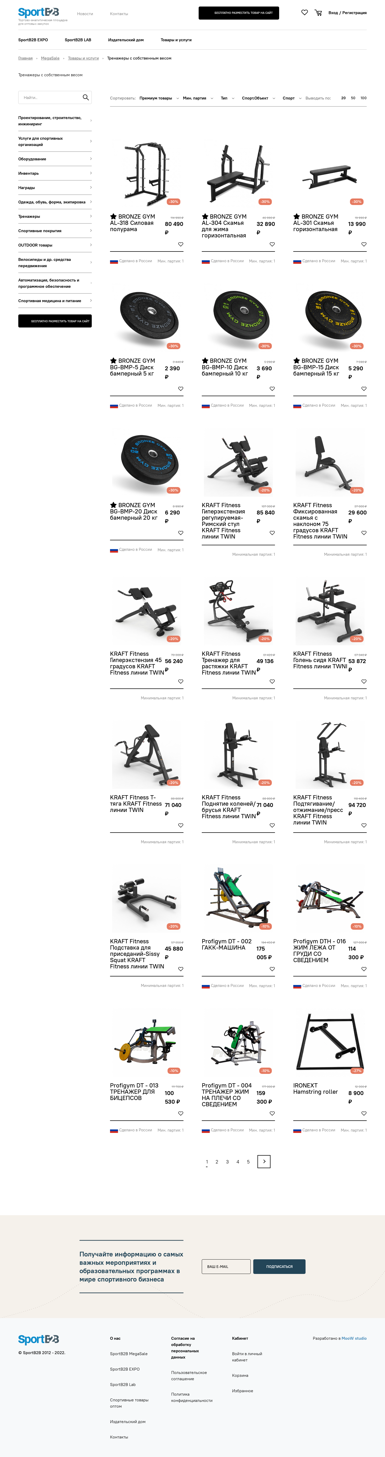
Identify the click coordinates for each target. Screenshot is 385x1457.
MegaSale (50, 58)
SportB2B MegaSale (129, 1353)
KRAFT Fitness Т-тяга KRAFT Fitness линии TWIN (136, 804)
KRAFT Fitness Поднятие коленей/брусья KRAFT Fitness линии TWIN (229, 807)
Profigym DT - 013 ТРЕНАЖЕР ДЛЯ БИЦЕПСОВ (135, 1092)
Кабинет (240, 1338)
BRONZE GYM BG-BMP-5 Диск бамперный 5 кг (133, 367)
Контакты (119, 13)
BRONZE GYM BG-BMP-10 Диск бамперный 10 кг (225, 367)
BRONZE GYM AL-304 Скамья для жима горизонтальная (225, 226)
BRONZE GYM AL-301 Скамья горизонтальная (316, 223)
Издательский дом (126, 39)
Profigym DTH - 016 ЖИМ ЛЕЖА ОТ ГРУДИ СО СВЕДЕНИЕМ (320, 951)
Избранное (242, 1390)
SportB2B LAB (78, 39)
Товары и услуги (176, 39)
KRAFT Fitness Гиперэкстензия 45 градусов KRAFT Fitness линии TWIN (137, 663)
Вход (333, 12)
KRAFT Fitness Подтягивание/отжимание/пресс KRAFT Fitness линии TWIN (319, 810)
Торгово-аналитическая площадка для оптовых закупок (42, 22)
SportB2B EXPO (33, 39)
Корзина (240, 1375)
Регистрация (354, 12)
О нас (115, 1338)
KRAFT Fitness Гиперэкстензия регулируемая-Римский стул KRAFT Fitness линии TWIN (224, 521)
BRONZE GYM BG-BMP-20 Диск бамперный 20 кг (134, 511)
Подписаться (279, 1266)
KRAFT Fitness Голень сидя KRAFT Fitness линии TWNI (320, 660)
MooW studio (354, 1338)
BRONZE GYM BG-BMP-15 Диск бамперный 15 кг (317, 367)
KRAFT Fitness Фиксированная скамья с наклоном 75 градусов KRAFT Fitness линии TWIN (320, 521)
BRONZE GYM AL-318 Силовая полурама (133, 223)
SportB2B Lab (123, 1384)
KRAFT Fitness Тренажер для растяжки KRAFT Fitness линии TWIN (229, 663)
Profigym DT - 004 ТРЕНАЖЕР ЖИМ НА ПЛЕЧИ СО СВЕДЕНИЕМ (227, 1095)
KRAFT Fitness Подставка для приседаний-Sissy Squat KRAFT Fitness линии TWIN (137, 954)
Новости (85, 13)
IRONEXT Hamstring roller (316, 1088)
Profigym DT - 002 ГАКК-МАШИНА (227, 944)
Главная (25, 58)
